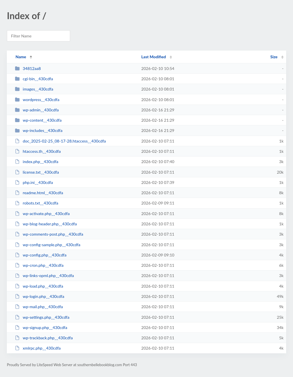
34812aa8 (28, 68)
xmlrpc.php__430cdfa (38, 348)
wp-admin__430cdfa (37, 109)
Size (274, 56)
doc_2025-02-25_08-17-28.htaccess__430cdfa (60, 141)
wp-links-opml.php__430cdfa (44, 275)
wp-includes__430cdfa (38, 130)
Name (20, 56)
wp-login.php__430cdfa (39, 296)
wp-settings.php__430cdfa (42, 317)
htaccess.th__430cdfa (38, 151)
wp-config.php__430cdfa (40, 254)
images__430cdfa (34, 89)
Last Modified (153, 56)
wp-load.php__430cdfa (39, 286)
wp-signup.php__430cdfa (41, 327)
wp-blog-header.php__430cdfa (46, 223)
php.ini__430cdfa (34, 182)
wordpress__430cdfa (37, 99)
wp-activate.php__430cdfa (42, 213)
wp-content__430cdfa (38, 120)
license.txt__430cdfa (37, 172)
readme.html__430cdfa (39, 192)
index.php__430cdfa (36, 161)
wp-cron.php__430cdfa (39, 265)
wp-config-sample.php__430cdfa (47, 244)
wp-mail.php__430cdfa (39, 306)
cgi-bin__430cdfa (34, 78)
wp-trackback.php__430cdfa (44, 337)
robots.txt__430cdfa (36, 202)
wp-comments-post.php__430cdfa (49, 234)
